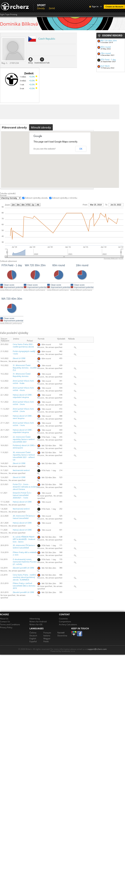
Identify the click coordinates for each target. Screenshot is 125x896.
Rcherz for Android (38, 621)
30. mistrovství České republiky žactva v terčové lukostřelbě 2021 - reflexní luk (24, 456)
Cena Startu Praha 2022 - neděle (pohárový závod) (23, 345)
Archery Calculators (68, 624)
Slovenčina (62, 635)
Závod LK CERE (19, 358)
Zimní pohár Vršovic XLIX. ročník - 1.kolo (23, 424)
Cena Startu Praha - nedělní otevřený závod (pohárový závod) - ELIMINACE (24, 577)
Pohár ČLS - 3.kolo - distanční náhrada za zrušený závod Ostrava (25, 486)
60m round (106, 46)
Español (33, 641)
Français (47, 632)
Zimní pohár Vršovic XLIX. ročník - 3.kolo (23, 403)
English (32, 638)
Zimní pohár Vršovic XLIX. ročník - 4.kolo (23, 389)
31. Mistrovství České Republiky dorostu (21, 375)
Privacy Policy (6, 627)
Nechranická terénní (21, 470)
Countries (63, 618)
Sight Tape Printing (8, 14)
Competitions (65, 621)
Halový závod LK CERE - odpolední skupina (23, 396)
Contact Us (5, 621)
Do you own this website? (45, 149)
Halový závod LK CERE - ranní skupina (23, 417)
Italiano (46, 635)
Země (52, 8)
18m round (106, 53)
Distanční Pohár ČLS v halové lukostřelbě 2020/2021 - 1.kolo (22, 495)
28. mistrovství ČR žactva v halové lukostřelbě (24, 517)
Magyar (46, 638)
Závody (41, 8)
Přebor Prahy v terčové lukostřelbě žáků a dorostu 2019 (24, 585)
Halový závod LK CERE (22, 502)
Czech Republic (46, 38)
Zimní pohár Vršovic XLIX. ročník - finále (23, 382)
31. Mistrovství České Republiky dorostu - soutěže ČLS (25, 367)
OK (80, 149)
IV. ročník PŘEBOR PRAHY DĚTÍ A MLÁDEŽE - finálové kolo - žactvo (24, 539)
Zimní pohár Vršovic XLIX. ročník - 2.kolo (23, 410)
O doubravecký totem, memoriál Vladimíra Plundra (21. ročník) (25, 561)
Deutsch (33, 635)
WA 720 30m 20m (109, 40)
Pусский (61, 632)
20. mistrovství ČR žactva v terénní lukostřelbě (24, 546)
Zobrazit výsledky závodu (36, 197)
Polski (46, 641)
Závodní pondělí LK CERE (23, 568)
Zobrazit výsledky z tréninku (64, 197)
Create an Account (114, 6)
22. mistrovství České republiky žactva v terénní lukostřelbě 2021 (24, 439)
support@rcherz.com (97, 649)
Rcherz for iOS (35, 624)
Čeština (32, 632)
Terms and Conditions (10, 624)
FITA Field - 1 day (108, 59)
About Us (4, 618)
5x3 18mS (105, 66)
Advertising (34, 618)
